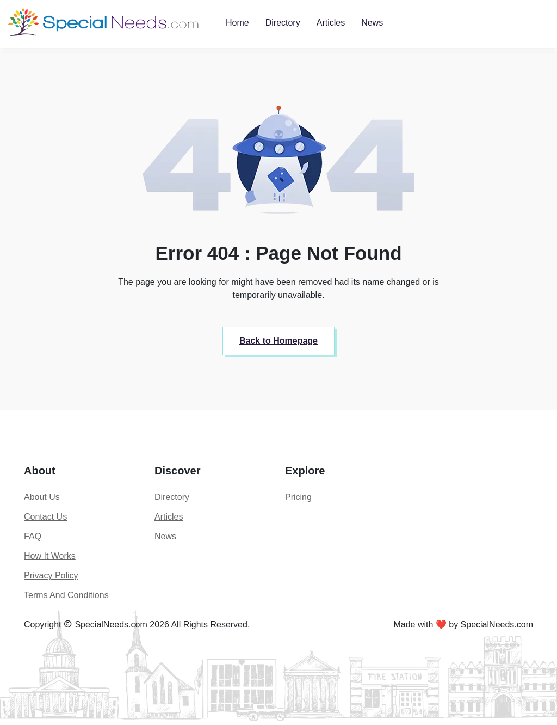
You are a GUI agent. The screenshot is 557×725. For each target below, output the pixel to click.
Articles (331, 22)
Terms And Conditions (66, 595)
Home (237, 22)
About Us (42, 497)
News (372, 22)
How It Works (50, 555)
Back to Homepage (278, 340)
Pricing (298, 497)
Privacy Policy (51, 575)
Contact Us (45, 516)
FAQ (32, 536)
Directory (282, 22)
